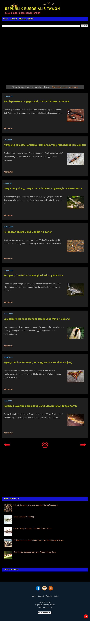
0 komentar (8, 128)
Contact (41, 596)
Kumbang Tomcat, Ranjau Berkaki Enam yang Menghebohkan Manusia (45, 144)
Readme (49, 596)
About (34, 596)
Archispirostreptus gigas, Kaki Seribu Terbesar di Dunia (36, 101)
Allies (56, 596)
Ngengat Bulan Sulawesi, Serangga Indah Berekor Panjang (38, 362)
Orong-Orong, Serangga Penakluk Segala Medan (32, 528)
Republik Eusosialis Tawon (45, 605)
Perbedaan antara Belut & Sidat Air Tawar (28, 231)
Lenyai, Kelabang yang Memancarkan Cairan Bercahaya (35, 505)
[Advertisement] (45, 55)
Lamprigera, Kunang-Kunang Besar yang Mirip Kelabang (37, 318)
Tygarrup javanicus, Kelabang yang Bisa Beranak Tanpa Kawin (40, 406)
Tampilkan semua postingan (65, 87)
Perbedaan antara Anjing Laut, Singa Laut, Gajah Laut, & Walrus (38, 540)
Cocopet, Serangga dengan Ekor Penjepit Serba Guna (34, 552)
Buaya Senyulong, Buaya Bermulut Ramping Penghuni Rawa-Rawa (43, 188)
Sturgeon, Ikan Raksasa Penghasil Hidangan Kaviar (34, 275)
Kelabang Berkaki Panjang (23, 517)
